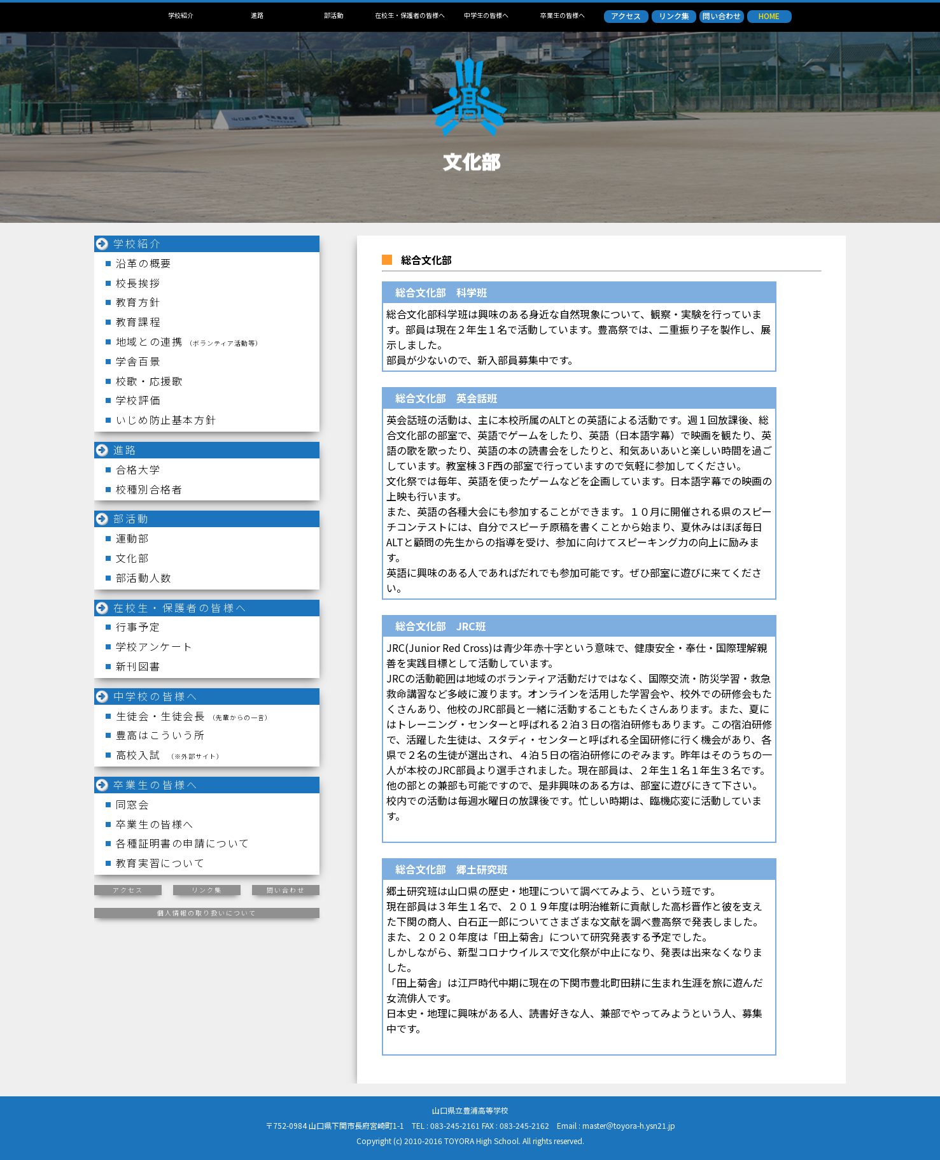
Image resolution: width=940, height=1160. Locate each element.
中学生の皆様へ (486, 15)
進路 (257, 15)
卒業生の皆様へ (562, 15)
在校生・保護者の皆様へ (410, 15)
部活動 (333, 15)
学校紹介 (180, 15)
